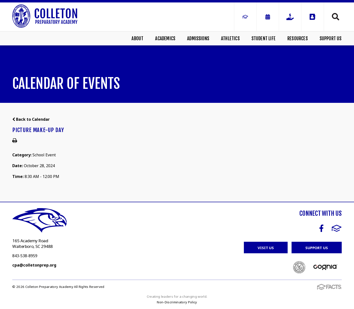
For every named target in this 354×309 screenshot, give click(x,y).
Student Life (263, 38)
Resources (297, 38)
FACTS (337, 228)
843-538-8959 (24, 255)
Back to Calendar (31, 119)
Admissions (198, 38)
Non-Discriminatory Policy (177, 302)
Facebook (321, 228)
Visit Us (266, 247)
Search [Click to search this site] (335, 16)
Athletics (230, 38)
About (137, 38)
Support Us (331, 38)
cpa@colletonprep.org (34, 265)
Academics (165, 38)
